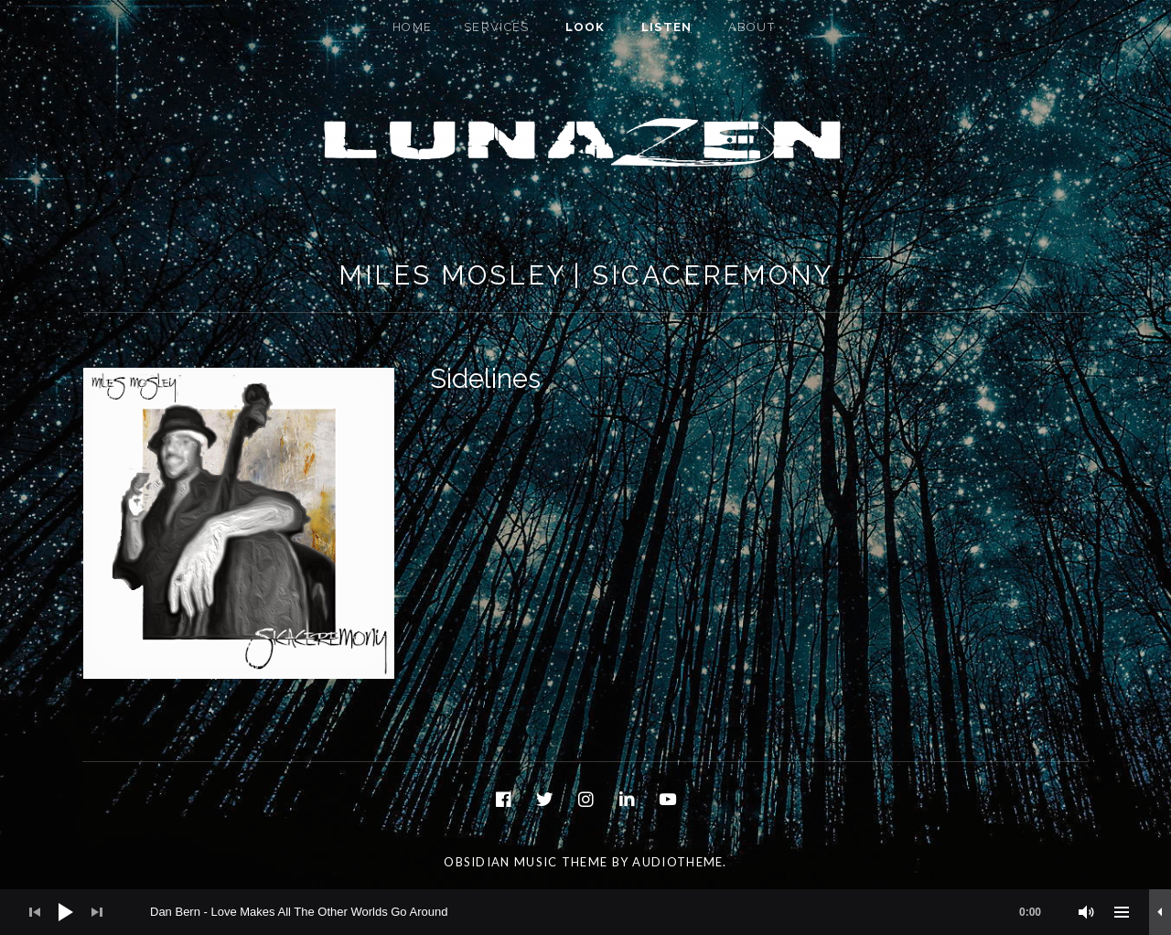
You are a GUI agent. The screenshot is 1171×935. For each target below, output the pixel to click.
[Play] (66, 912)
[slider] (605, 912)
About (752, 27)
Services (496, 27)
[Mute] (1086, 912)
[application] (585, 912)
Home (412, 27)
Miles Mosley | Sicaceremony (585, 275)
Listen (667, 27)
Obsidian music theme (525, 861)
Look (585, 27)
